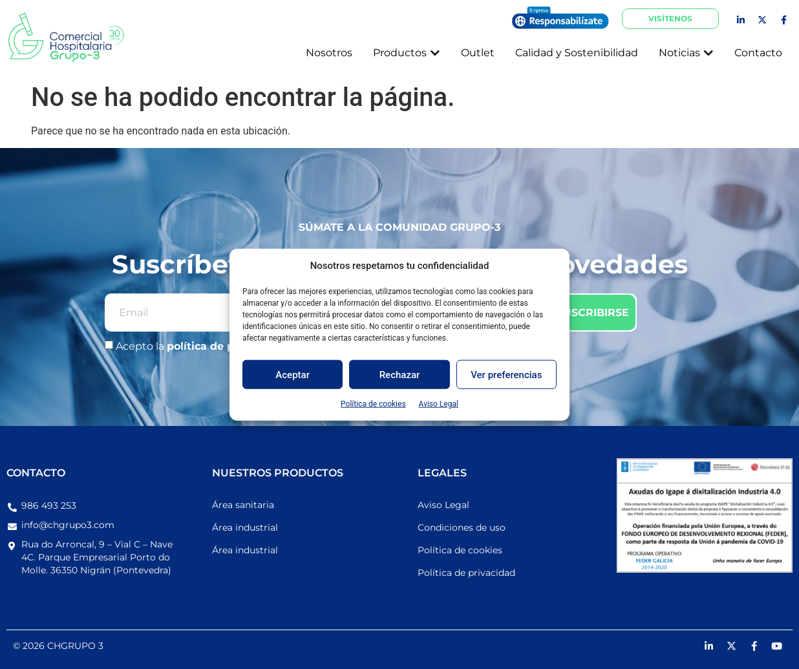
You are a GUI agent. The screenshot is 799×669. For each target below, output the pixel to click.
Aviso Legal (438, 404)
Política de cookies (373, 404)
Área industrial (245, 527)
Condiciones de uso (462, 527)
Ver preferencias (506, 374)
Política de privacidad (466, 573)
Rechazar (399, 374)
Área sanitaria (243, 505)
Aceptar (292, 374)
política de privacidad (227, 347)
